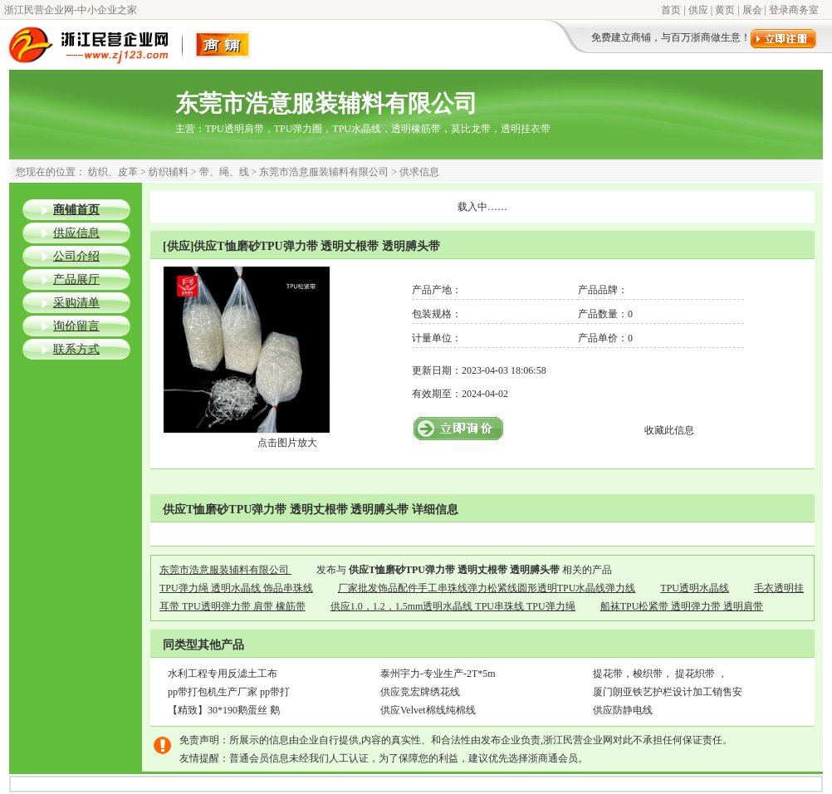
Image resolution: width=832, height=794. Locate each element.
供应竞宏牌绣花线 (420, 692)
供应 (698, 10)
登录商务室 (794, 10)
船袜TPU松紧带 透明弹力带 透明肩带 (682, 606)
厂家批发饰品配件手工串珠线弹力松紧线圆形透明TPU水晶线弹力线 (487, 588)
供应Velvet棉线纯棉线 (428, 710)
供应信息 (76, 233)
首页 (671, 10)
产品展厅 (76, 279)
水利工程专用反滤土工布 (222, 673)
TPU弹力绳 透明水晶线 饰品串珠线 (236, 588)
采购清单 (76, 303)
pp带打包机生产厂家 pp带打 (229, 692)
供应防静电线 (623, 710)
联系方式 (76, 349)
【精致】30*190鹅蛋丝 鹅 (224, 710)
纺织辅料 (168, 172)
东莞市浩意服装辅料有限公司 (324, 172)
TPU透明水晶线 (694, 588)
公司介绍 (76, 256)
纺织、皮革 (113, 172)
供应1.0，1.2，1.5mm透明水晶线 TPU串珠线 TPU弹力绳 (452, 606)
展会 (752, 10)
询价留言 (76, 326)
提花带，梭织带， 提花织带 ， (660, 673)
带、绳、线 (224, 172)
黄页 (725, 10)
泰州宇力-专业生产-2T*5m (438, 673)
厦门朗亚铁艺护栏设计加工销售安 (667, 692)
